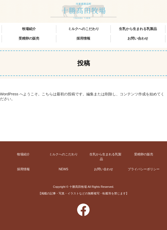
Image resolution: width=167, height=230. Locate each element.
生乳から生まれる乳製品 (138, 30)
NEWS (63, 169)
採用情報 (83, 40)
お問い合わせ (137, 40)
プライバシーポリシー (144, 169)
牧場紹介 (29, 30)
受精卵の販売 (29, 40)
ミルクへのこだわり (83, 30)
